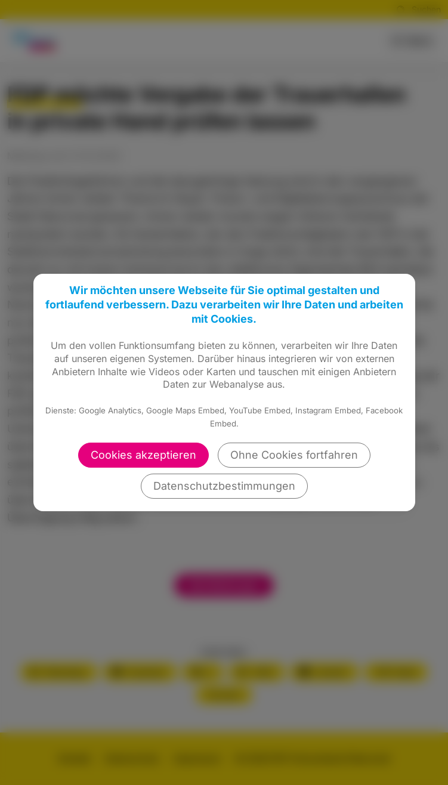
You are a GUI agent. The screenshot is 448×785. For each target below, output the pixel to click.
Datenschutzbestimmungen (224, 486)
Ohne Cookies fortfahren (294, 455)
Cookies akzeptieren (143, 455)
